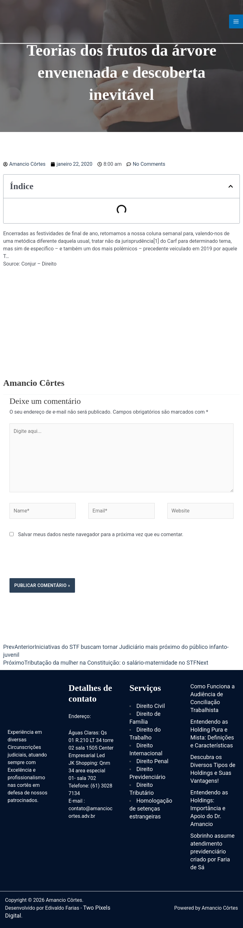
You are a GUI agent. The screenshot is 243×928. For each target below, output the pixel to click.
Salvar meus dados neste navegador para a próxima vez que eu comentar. (101, 534)
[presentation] (57, 562)
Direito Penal (152, 761)
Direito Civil (150, 706)
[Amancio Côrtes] (39, 21)
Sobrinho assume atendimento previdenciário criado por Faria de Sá (212, 851)
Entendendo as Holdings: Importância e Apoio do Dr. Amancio (209, 808)
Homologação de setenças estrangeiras (150, 808)
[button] (230, 186)
